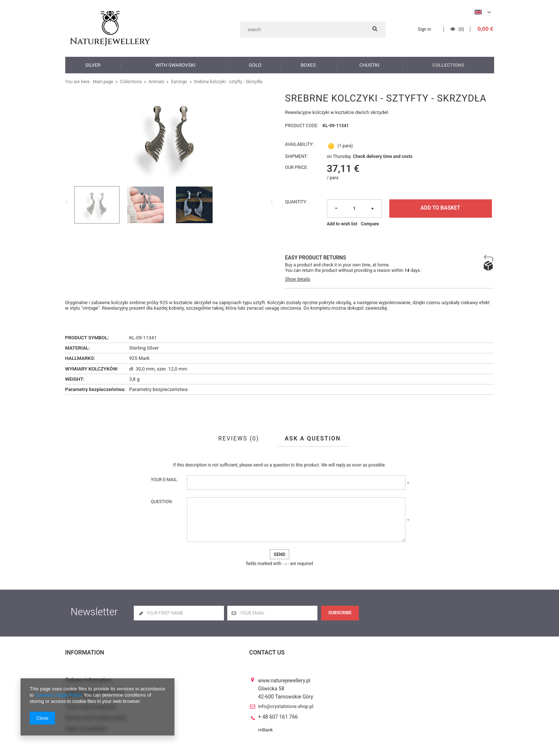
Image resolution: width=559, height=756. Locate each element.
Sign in (426, 29)
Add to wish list (342, 223)
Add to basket (440, 208)
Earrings (174, 82)
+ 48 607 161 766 (278, 710)
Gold (255, 64)
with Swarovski (175, 64)
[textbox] (313, 30)
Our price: (296, 167)
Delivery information (88, 673)
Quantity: (296, 201)
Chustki (369, 64)
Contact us (267, 652)
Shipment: (296, 156)
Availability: (299, 144)
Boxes (308, 64)
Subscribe (340, 612)
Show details (297, 279)
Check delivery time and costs (382, 156)
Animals (153, 82)
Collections (448, 64)
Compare (370, 223)
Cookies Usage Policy (58, 695)
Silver (93, 64)
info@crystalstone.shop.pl (285, 699)
